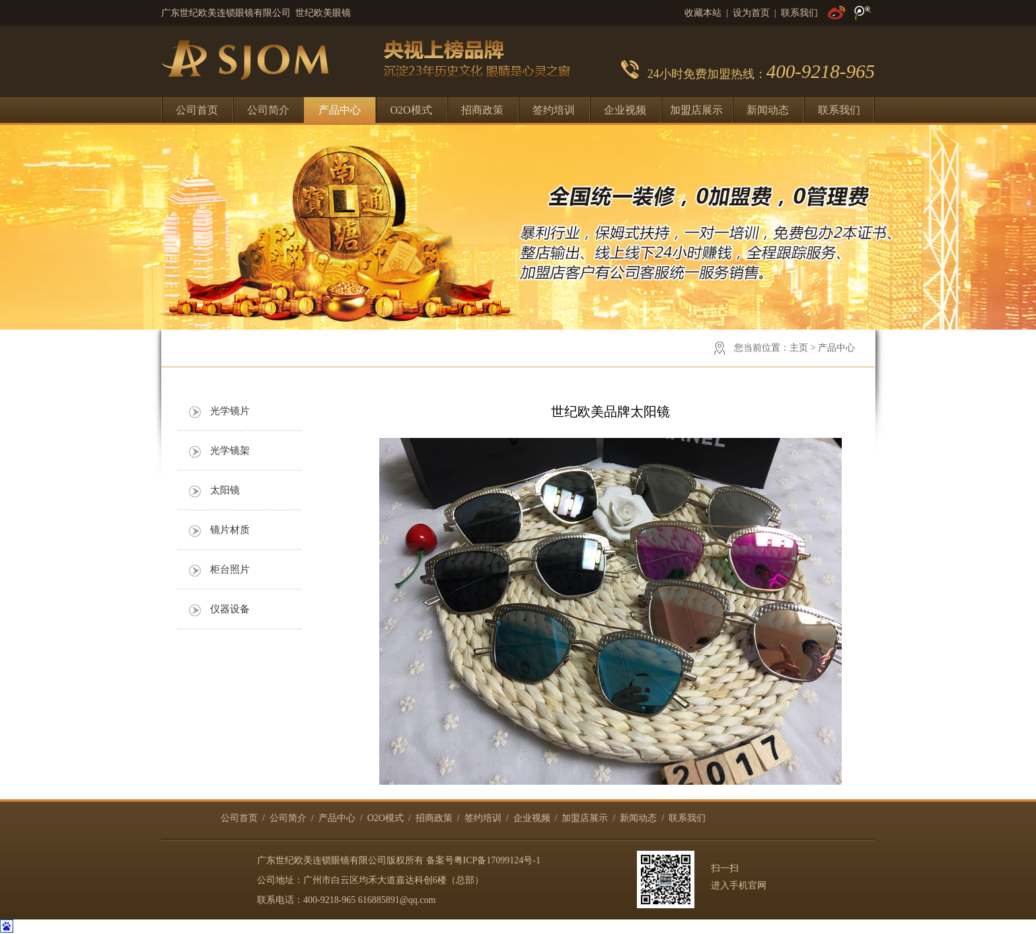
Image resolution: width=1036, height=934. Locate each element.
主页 (799, 348)
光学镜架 (230, 450)
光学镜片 (230, 411)
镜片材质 (230, 529)
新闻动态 (768, 110)
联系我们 (799, 13)
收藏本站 (703, 13)
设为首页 (751, 13)
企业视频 (625, 110)
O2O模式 (410, 110)
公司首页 (197, 110)
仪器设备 (230, 609)
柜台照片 (230, 569)
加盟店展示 (696, 110)
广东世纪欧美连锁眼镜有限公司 (322, 860)
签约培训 (554, 110)
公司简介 (268, 110)
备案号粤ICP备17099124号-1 (483, 860)
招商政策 (482, 110)
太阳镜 (225, 490)
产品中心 (339, 110)
